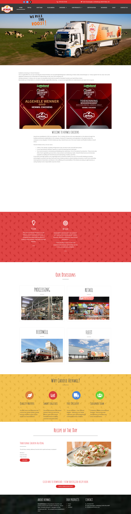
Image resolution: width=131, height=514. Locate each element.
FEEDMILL (42, 337)
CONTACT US (124, 7)
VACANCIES (104, 7)
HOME (20, 7)
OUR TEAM (39, 7)
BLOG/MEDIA (50, 7)
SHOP (113, 7)
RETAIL (29, 7)
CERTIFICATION (91, 7)
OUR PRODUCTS (77, 7)
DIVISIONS (63, 7)
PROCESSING (42, 295)
